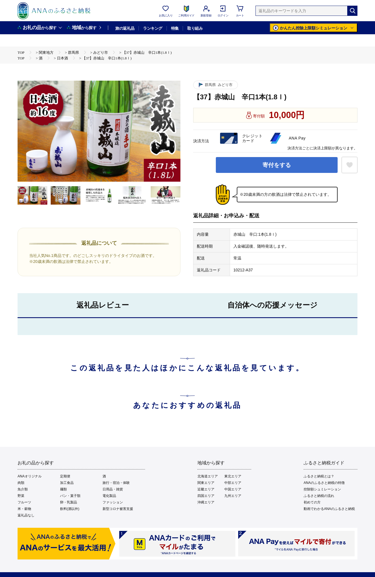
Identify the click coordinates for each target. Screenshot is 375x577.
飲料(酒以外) (69, 509)
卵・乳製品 (68, 502)
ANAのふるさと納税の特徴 (324, 483)
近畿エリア (205, 489)
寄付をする (277, 165)
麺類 (63, 489)
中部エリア (232, 483)
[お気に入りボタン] (349, 165)
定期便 (65, 476)
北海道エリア (207, 476)
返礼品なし (26, 515)
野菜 (21, 496)
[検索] (352, 11)
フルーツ (24, 502)
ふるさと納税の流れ (319, 496)
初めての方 (312, 502)
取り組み (195, 28)
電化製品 (109, 496)
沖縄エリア (205, 502)
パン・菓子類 (70, 496)
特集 (175, 28)
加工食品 (67, 483)
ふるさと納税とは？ (319, 476)
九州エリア (232, 496)
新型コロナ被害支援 (118, 509)
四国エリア (205, 496)
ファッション (113, 502)
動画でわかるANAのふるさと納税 (329, 509)
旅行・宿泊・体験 (116, 483)
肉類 (21, 483)
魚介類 (23, 489)
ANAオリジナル (30, 476)
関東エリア (205, 483)
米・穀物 (24, 509)
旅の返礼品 (124, 28)
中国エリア (232, 489)
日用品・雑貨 (113, 489)
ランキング (152, 28)
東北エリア (232, 476)
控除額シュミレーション (322, 489)
